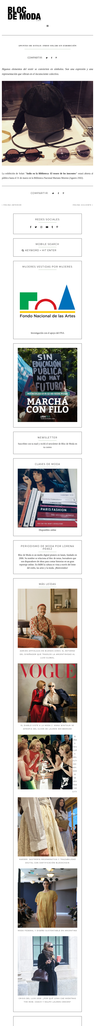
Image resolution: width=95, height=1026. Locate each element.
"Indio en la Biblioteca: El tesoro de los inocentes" (51, 173)
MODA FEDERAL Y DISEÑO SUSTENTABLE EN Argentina (47, 931)
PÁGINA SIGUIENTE (83, 205)
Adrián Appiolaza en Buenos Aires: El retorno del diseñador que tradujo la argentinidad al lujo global (47, 654)
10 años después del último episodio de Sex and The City (75, 764)
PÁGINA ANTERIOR (11, 205)
